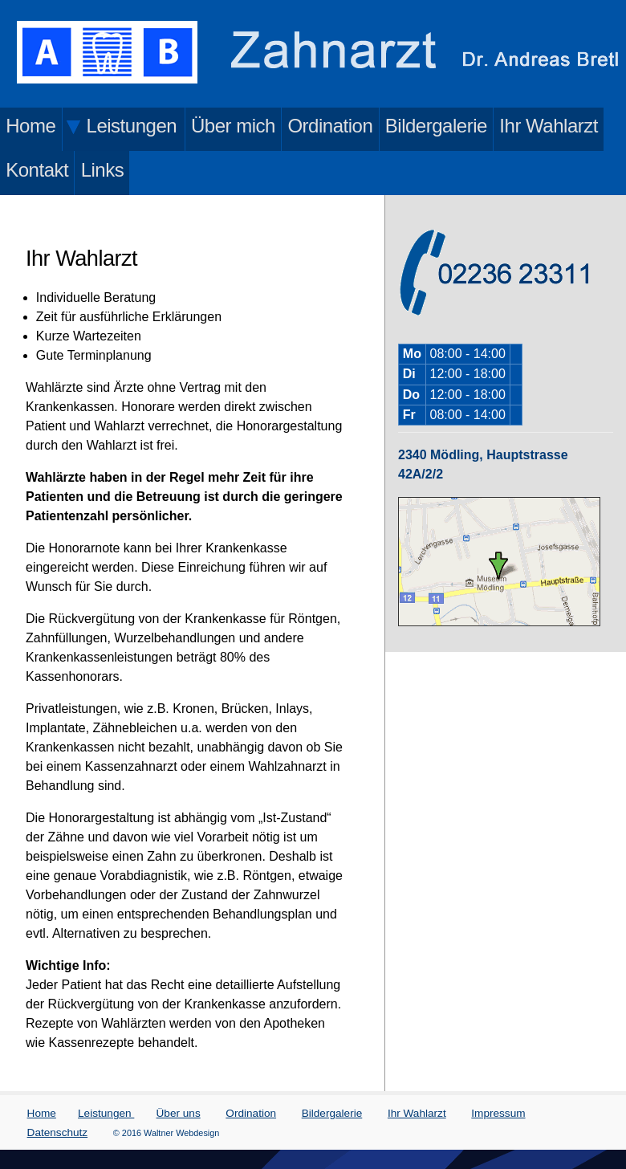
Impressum (498, 1113)
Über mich (233, 125)
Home (30, 125)
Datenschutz (57, 1132)
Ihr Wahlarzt (548, 125)
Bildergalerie (436, 125)
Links (102, 170)
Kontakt (37, 170)
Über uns (178, 1113)
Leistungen (106, 1113)
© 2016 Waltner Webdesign (166, 1133)
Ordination (329, 125)
